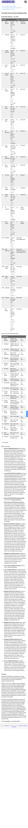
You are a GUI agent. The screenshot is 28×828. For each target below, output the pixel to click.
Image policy (14, 726)
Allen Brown (7, 725)
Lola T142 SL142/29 (12, 567)
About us (25, 725)
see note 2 (13, 48)
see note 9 (13, 219)
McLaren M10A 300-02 (16, 499)
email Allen (7, 721)
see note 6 (13, 143)
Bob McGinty (20, 467)
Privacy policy (21, 725)
